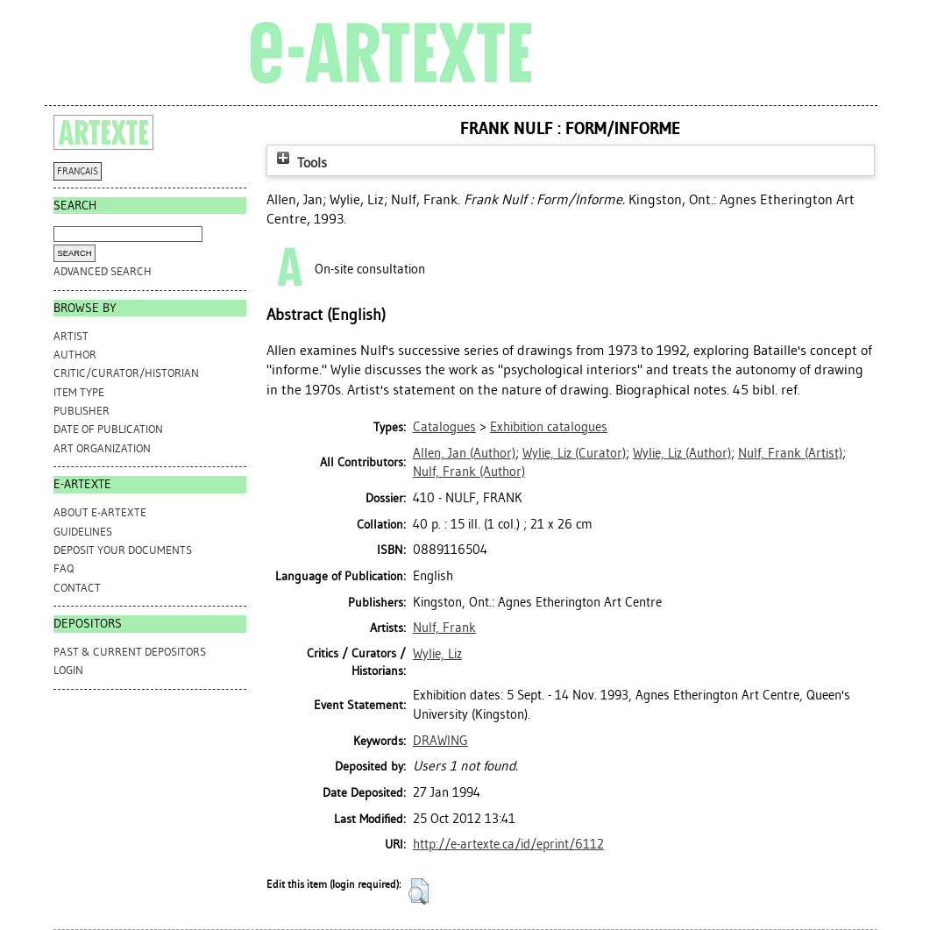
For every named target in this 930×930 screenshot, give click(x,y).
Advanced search (102, 271)
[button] (418, 891)
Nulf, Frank (444, 627)
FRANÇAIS (77, 171)
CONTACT (77, 587)
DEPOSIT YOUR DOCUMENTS (122, 550)
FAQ (63, 568)
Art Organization (102, 448)
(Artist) (790, 453)
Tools (300, 162)
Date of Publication (108, 429)
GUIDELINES (82, 531)
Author (74, 354)
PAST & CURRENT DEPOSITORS (129, 651)
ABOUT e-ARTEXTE (99, 512)
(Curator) (574, 453)
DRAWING (440, 741)
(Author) (464, 453)
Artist (71, 336)
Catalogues (444, 427)
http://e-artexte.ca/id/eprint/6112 (508, 844)
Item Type (78, 392)
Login (68, 670)
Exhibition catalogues (548, 427)
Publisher (81, 410)
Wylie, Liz (437, 654)
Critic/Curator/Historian (126, 373)
